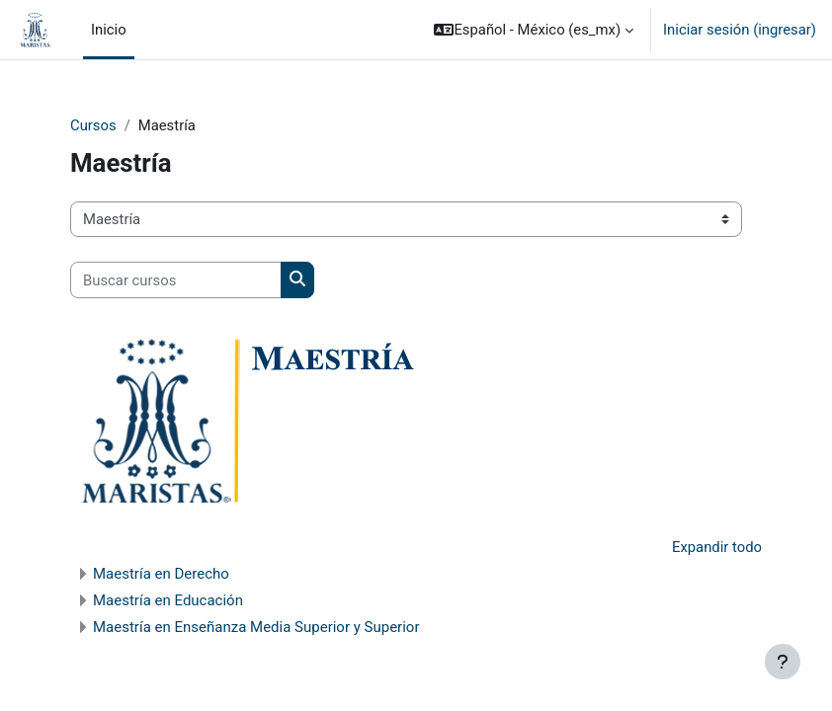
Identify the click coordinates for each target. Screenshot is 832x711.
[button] (533, 29)
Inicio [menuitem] (108, 30)
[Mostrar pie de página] (782, 661)
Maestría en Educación (168, 600)
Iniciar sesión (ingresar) (739, 30)
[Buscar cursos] (176, 279)
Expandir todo (717, 547)
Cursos (93, 125)
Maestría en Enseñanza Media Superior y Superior (256, 627)
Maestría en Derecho (161, 574)
